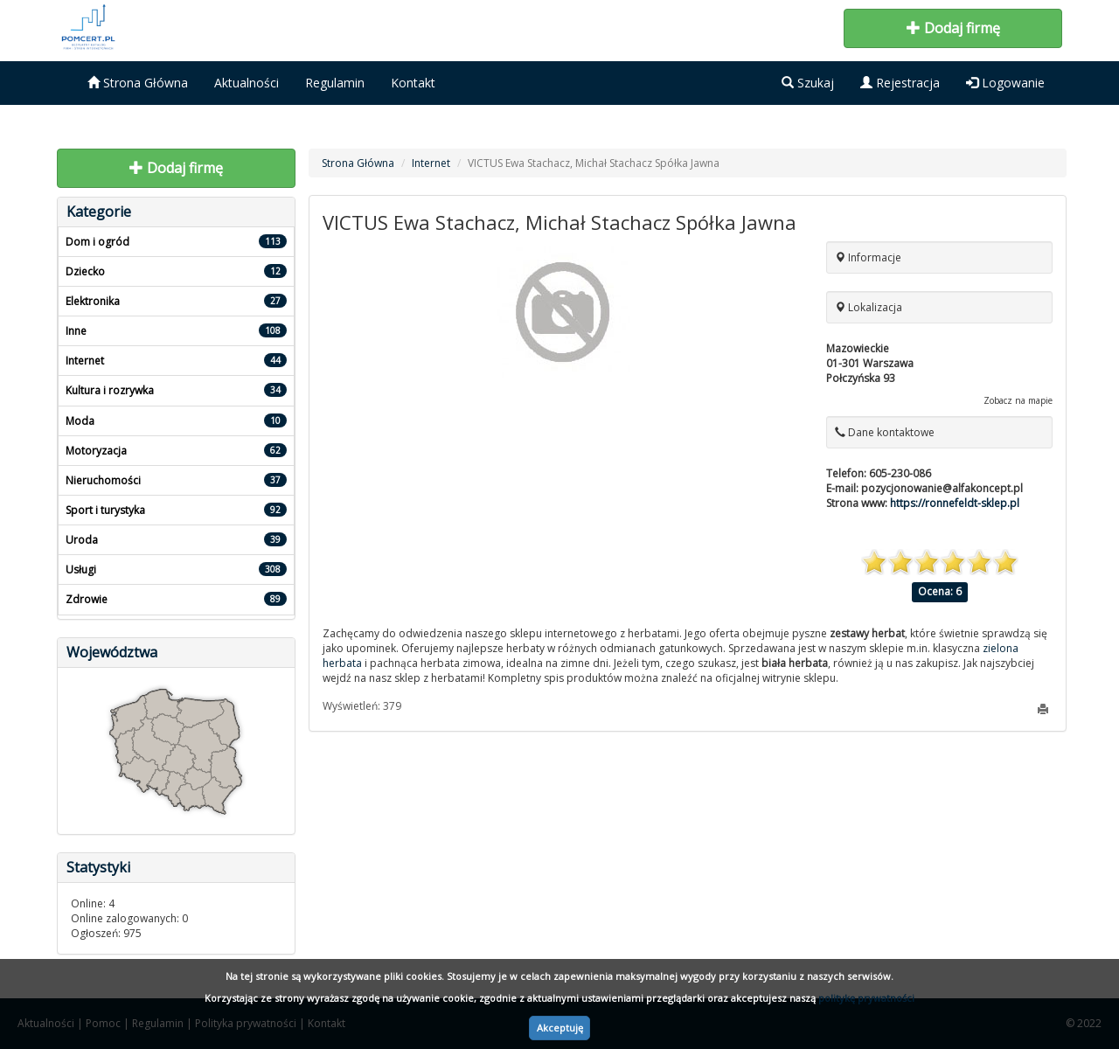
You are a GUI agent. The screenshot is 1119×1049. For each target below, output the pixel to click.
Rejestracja (900, 82)
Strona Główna (137, 82)
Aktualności (246, 82)
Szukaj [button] (808, 82)
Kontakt (413, 82)
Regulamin (335, 82)
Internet (431, 163)
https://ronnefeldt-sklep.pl (954, 503)
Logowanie (1005, 82)
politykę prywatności (866, 997)
